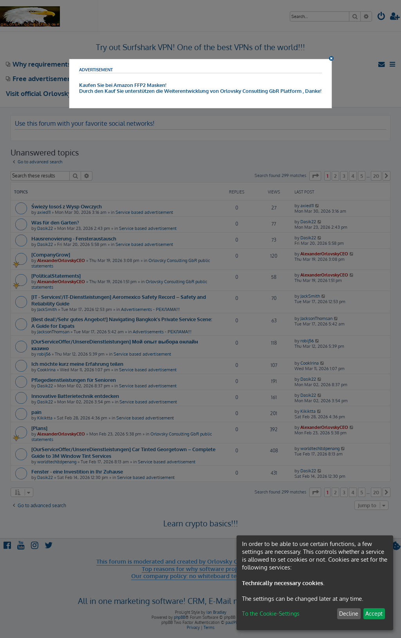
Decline (348, 613)
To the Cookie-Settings (271, 613)
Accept (374, 613)
